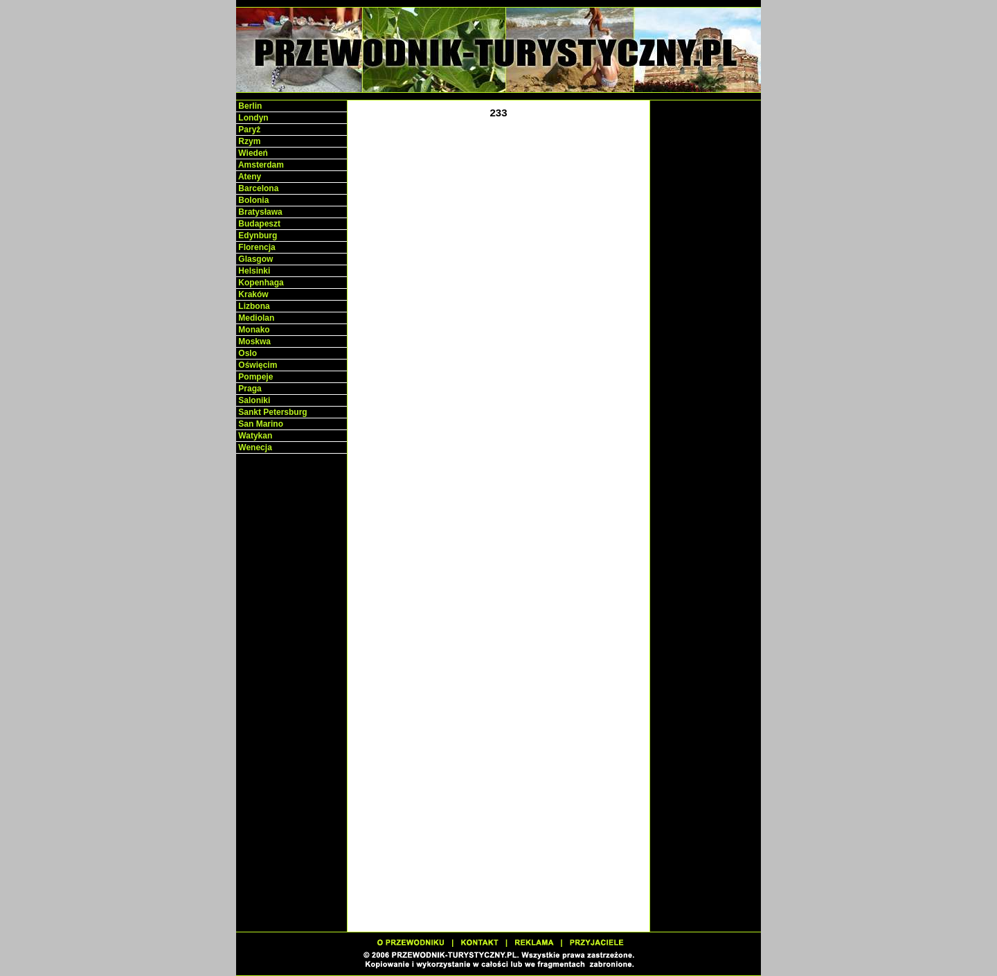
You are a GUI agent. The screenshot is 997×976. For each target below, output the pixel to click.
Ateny (248, 176)
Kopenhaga (260, 282)
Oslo (246, 353)
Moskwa (253, 341)
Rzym (248, 141)
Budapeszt (258, 224)
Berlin (249, 106)
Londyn (252, 118)
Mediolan (255, 318)
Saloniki (253, 400)
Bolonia (252, 200)
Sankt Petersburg (271, 412)
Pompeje (254, 377)
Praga (249, 388)
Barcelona (257, 188)
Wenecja (254, 447)
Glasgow (254, 259)
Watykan (254, 436)
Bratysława (259, 212)
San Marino (259, 424)
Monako (253, 330)
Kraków (252, 294)
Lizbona (253, 306)
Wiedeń (252, 153)
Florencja (256, 247)
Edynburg (256, 235)
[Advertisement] (291, 672)
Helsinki (253, 271)
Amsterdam (260, 165)
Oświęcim (256, 365)
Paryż (248, 129)
